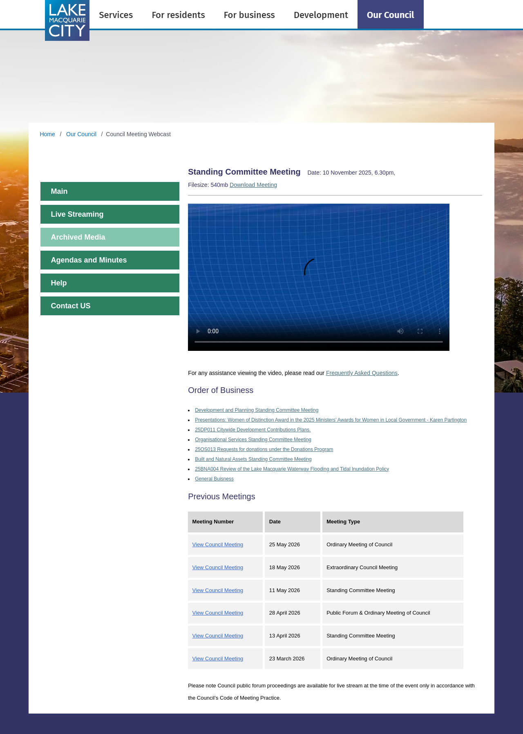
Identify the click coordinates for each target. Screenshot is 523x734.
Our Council (81, 134)
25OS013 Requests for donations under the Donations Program (264, 449)
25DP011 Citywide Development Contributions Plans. (253, 430)
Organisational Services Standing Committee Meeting (253, 439)
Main (59, 191)
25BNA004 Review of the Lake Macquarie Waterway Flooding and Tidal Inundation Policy (292, 469)
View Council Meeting (218, 544)
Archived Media (78, 237)
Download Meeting (253, 185)
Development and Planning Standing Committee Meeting (256, 410)
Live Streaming (77, 214)
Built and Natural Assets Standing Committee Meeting (253, 459)
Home (48, 134)
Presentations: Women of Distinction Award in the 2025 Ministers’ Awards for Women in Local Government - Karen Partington (331, 420)
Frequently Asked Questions (362, 373)
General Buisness (214, 479)
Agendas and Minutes (89, 260)
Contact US (70, 306)
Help (59, 283)
